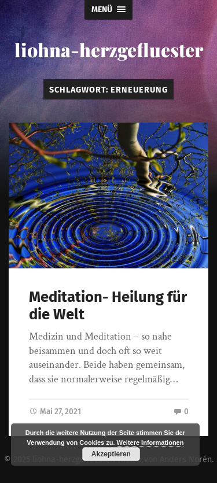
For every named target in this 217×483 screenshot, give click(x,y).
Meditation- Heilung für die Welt (108, 306)
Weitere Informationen (150, 442)
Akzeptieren (111, 454)
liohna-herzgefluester (108, 49)
